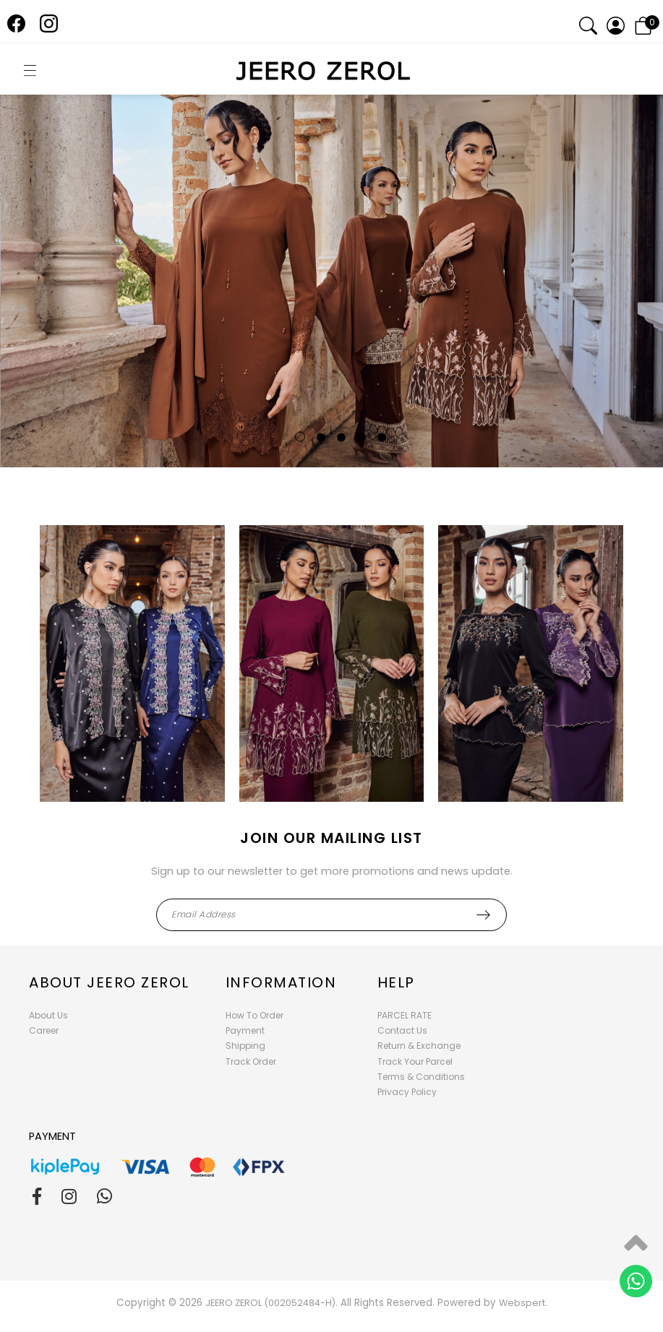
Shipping (245, 1045)
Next (618, 319)
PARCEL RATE (404, 1015)
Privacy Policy (407, 1092)
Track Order (251, 1061)
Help (396, 982)
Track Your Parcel (415, 1061)
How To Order (254, 1015)
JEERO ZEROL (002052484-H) (270, 1303)
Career (44, 1030)
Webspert (522, 1303)
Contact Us (402, 1030)
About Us (48, 1015)
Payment (245, 1030)
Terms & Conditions (421, 1077)
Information (281, 982)
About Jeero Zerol (109, 982)
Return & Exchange (419, 1045)
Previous (44, 319)
